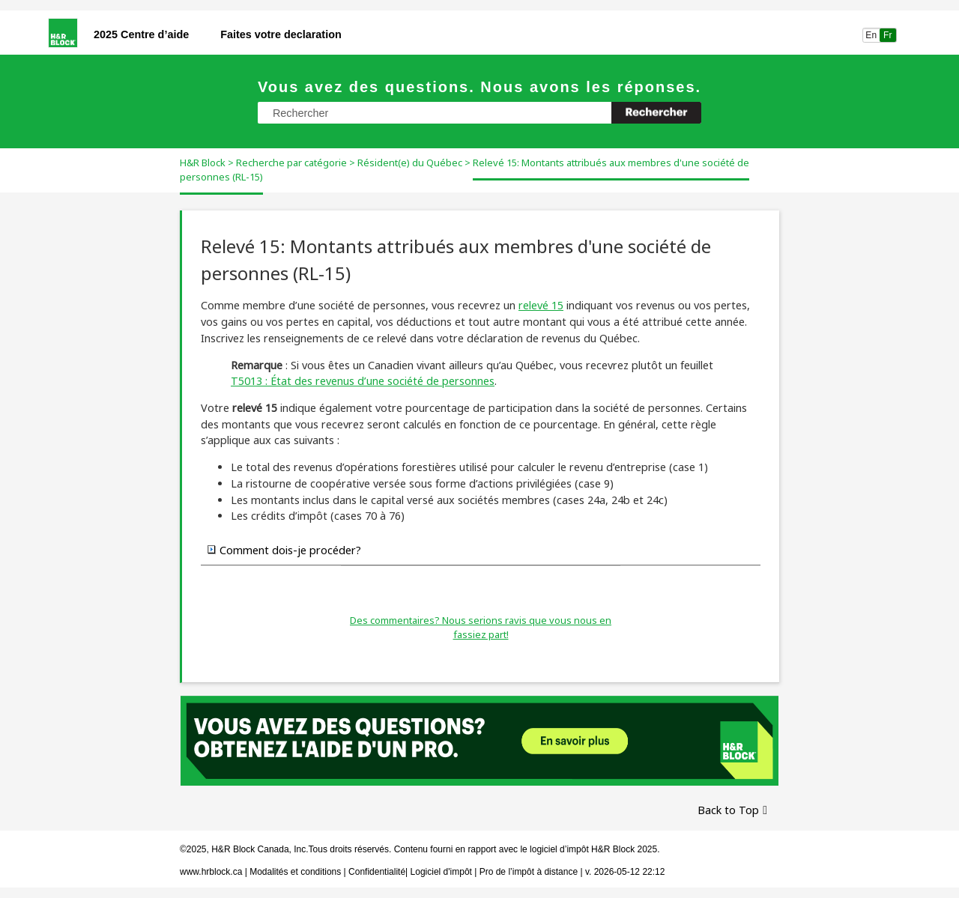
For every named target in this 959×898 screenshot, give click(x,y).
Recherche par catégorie (291, 162)
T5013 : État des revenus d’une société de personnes (362, 381)
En (871, 35)
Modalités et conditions (295, 872)
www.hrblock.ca (211, 872)
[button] (656, 113)
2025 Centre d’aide (141, 34)
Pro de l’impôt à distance (529, 872)
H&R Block (203, 162)
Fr (887, 35)
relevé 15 (540, 305)
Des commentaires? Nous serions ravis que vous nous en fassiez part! (480, 627)
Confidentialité (376, 872)
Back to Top (728, 810)
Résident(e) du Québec (409, 162)
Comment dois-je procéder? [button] (284, 549)
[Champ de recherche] (479, 113)
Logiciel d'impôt (443, 872)
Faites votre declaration (281, 34)
